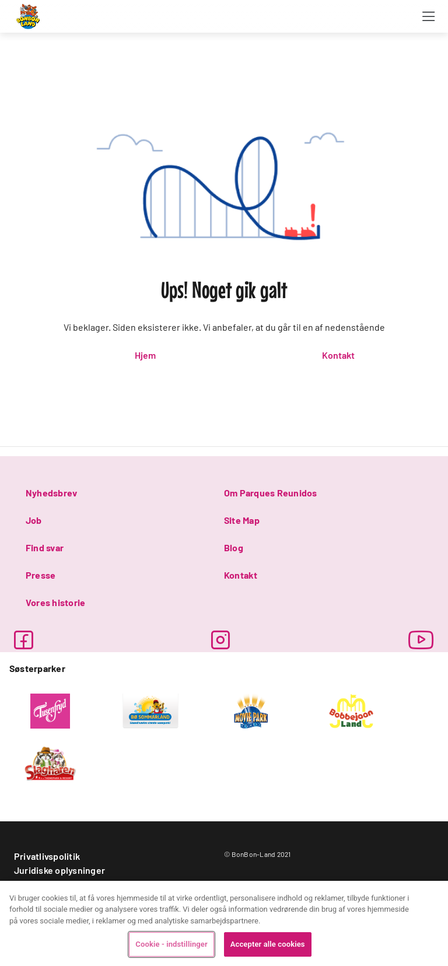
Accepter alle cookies (267, 944)
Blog (233, 547)
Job (34, 520)
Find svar (45, 547)
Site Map (242, 520)
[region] (224, 923)
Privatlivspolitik (47, 856)
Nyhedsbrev (51, 492)
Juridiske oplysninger (59, 870)
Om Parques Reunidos (270, 492)
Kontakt (338, 354)
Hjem (145, 354)
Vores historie (55, 602)
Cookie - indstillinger (171, 944)
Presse (40, 574)
